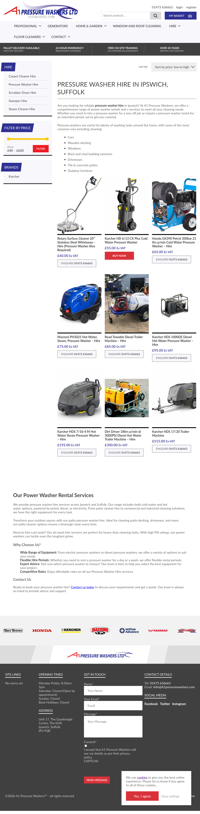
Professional (25, 26)
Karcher (14, 176)
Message (90, 714)
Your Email (92, 699)
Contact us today (82, 587)
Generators (58, 26)
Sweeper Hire (18, 101)
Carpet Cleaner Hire (22, 76)
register (191, 7)
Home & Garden (89, 26)
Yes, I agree (142, 796)
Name (88, 684)
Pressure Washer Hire (23, 84)
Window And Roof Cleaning (137, 26)
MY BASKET (180, 15)
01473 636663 (162, 7)
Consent (90, 742)
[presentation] (110, 770)
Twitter (165, 704)
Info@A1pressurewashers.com (174, 687)
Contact (58, 37)
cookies (142, 777)
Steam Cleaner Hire (22, 109)
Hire (172, 26)
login (179, 7)
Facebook (151, 704)
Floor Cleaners (27, 37)
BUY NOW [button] (119, 255)
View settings (170, 796)
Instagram (179, 704)
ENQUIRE (76, 263)
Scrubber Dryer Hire (22, 92)
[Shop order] (174, 67)
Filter (40, 148)
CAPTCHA (91, 761)
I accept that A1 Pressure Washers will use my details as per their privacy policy (110, 753)
